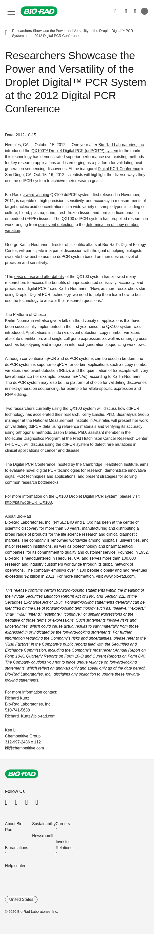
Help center (15, 866)
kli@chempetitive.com (24, 748)
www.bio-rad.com (119, 576)
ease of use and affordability (39, 276)
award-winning (36, 195)
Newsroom (41, 836)
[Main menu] (11, 11)
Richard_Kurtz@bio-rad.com (30, 716)
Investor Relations (64, 845)
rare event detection (56, 225)
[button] (6, 33)
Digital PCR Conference (119, 169)
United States (21, 899)
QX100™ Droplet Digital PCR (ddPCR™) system (75, 151)
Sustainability (44, 824)
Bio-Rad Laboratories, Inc (121, 145)
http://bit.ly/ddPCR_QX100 (28, 502)
